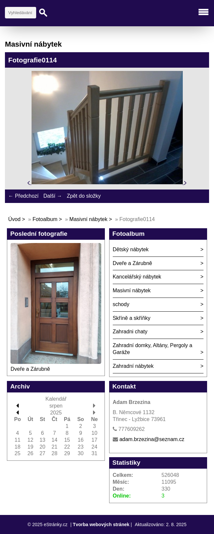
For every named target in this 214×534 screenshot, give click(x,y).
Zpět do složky (84, 196)
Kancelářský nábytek (137, 276)
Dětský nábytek (131, 249)
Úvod (14, 219)
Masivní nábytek (89, 219)
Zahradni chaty (130, 331)
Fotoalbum (45, 219)
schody (121, 304)
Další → (52, 196)
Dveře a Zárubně (30, 369)
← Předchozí (23, 196)
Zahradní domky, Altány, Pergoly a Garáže (152, 349)
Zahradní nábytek (133, 366)
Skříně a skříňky (132, 318)
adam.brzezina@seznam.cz (151, 439)
